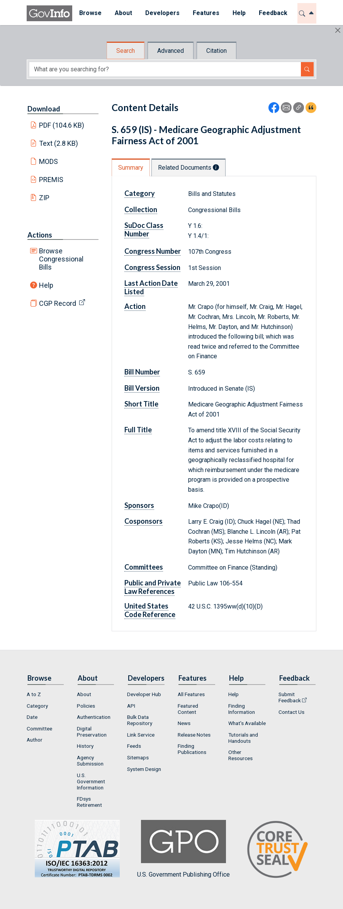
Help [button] (238, 13)
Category (139, 193)
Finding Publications (192, 749)
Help (46, 285)
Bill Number (142, 372)
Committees (143, 567)
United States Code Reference (149, 610)
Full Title (138, 429)
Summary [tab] (130, 167)
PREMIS (51, 179)
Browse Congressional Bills (61, 259)
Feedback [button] (272, 13)
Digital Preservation (92, 731)
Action (135, 306)
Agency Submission (90, 760)
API (131, 706)
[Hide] (338, 30)
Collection (140, 209)
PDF (62, 125)
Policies (86, 706)
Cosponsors (143, 521)
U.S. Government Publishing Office (183, 849)
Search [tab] (125, 50)
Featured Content (188, 709)
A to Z (34, 694)
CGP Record (57, 303)
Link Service (141, 735)
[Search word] (165, 69)
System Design (144, 769)
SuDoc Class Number (143, 229)
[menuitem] (90, 13)
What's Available (247, 723)
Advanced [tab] (170, 50)
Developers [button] (162, 13)
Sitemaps (138, 757)
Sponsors (139, 505)
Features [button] (205, 13)
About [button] (123, 13)
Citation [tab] (216, 50)
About (84, 694)
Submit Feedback (289, 697)
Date (32, 717)
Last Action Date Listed (151, 287)
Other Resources (240, 755)
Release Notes (194, 735)
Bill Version (142, 388)
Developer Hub (144, 694)
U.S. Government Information (91, 781)
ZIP (44, 198)
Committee (39, 728)
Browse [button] (90, 13)
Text (58, 143)
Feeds (134, 746)
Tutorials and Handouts (243, 738)
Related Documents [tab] (188, 167)
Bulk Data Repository (139, 720)
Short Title (141, 404)
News (184, 723)
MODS (48, 161)
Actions (39, 235)
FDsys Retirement (89, 802)
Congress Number (152, 251)
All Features (191, 694)
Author (34, 740)
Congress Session (152, 267)
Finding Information (241, 709)
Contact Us (291, 712)
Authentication (93, 717)
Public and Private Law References (152, 586)
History (85, 746)
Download (43, 109)
